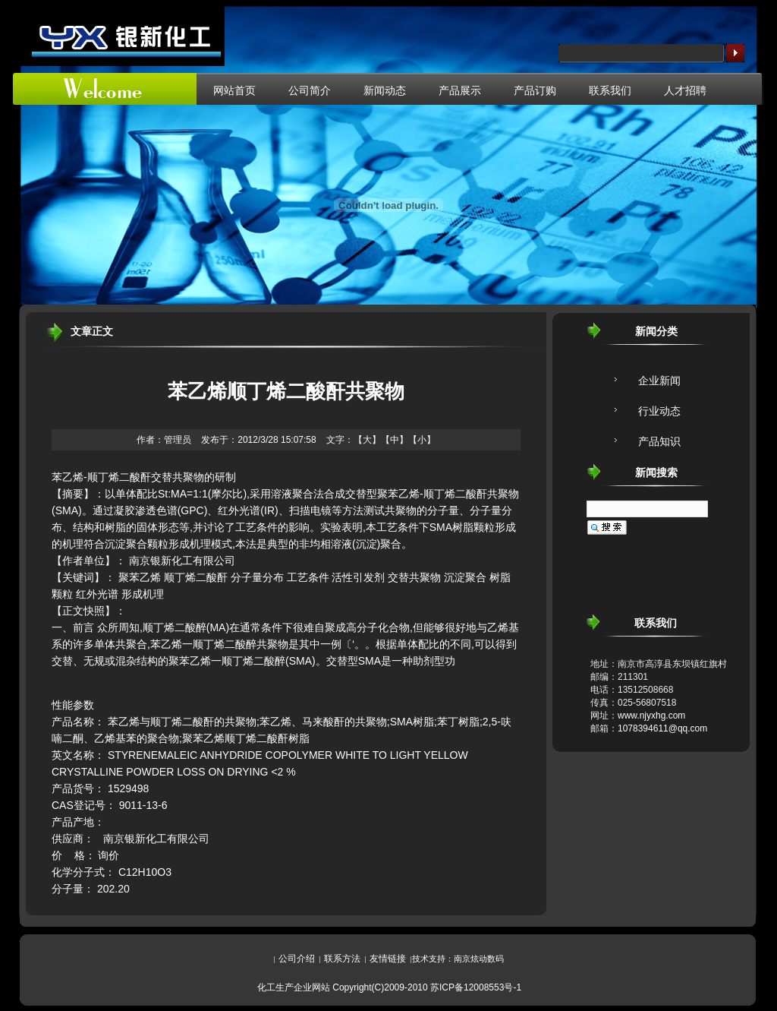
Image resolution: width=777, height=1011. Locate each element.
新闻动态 (384, 90)
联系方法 (342, 958)
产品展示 (460, 90)
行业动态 (659, 411)
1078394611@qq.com (662, 728)
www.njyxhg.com (651, 715)
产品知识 (659, 441)
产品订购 (535, 90)
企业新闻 (659, 380)
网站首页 (234, 90)
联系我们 (610, 90)
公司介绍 (296, 958)
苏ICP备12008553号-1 (475, 987)
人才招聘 (685, 90)
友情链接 (388, 958)
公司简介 (309, 90)
